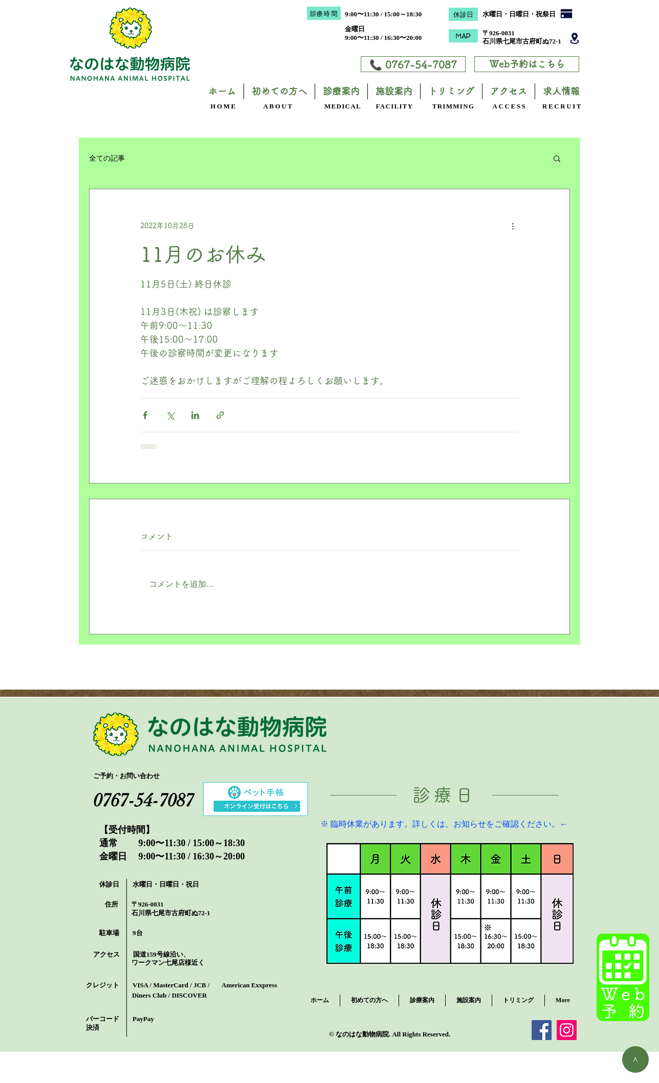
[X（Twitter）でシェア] (170, 415)
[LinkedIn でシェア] (195, 415)
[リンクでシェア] (220, 415)
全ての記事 (107, 158)
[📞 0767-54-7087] (413, 64)
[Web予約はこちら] (526, 64)
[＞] (635, 1059)
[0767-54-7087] (143, 800)
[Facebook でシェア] (145, 415)
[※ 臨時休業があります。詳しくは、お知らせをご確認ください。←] (444, 824)
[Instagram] (567, 1030)
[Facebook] (542, 1030)
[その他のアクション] (513, 226)
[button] (557, 158)
